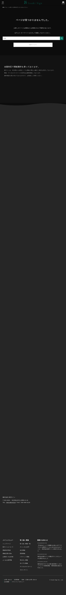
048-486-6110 (11, 502)
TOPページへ (33, 44)
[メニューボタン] (3, 3)
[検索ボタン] (63, 3)
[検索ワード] (33, 38)
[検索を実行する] (61, 38)
